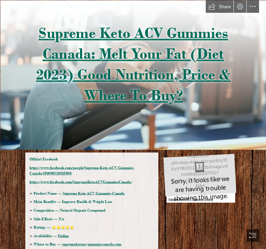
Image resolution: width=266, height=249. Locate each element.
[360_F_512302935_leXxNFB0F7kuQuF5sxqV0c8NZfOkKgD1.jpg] (133, 74)
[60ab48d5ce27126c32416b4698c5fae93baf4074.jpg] (199, 177)
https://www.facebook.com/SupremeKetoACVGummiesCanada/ (80, 182)
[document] (133, 124)
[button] (219, 6)
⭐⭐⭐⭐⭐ (63, 227)
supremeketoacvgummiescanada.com (92, 244)
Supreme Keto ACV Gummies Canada (94, 193)
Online (63, 236)
